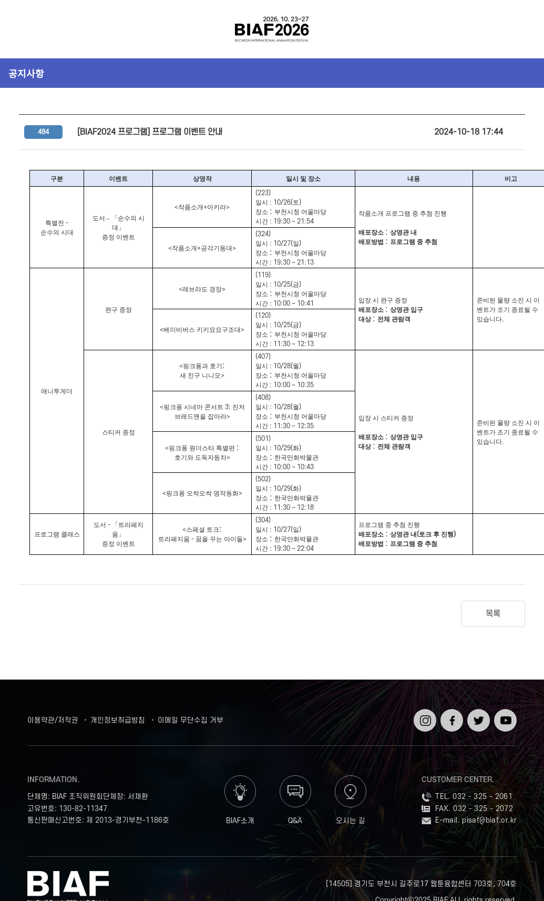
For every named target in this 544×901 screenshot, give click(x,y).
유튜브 (504, 713)
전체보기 (27, 29)
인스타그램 (424, 717)
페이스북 (450, 717)
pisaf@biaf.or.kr (489, 820)
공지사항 (26, 73)
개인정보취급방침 (117, 720)
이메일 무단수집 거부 (190, 720)
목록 (493, 614)
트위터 (477, 713)
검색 (517, 29)
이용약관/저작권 (52, 720)
